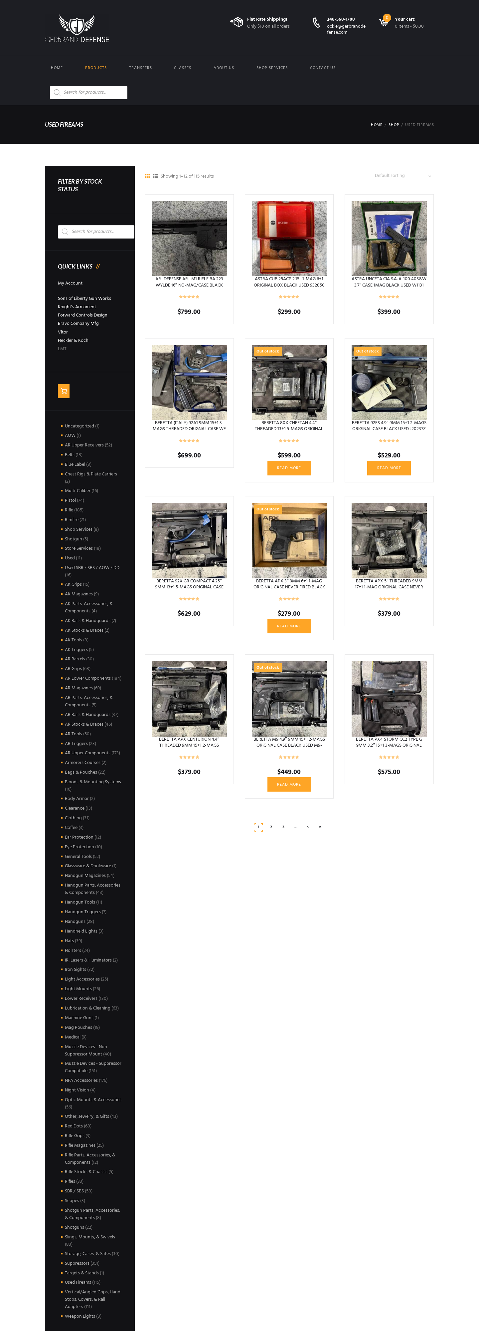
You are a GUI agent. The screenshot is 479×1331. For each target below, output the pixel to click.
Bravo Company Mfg (78, 324)
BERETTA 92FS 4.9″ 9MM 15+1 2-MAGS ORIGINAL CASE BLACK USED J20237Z (389, 426)
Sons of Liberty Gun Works (84, 299)
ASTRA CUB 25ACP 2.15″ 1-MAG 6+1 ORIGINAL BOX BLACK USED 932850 (289, 282)
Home (57, 68)
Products (96, 68)
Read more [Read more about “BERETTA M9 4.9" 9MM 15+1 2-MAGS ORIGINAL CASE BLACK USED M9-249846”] (289, 784)
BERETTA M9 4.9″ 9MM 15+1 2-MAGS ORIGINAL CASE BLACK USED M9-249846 (289, 745)
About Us (224, 68)
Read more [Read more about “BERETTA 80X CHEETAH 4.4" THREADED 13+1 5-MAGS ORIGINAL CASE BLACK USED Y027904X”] (289, 468)
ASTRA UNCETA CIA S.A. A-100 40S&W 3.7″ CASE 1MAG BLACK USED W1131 (389, 282)
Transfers (140, 68)
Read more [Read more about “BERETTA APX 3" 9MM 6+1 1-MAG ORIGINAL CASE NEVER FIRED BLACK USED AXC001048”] (289, 626)
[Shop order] (404, 176)
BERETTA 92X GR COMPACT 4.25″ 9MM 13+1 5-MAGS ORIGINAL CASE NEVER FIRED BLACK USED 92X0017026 (189, 590)
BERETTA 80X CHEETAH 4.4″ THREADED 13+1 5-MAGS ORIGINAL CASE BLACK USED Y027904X (289, 429)
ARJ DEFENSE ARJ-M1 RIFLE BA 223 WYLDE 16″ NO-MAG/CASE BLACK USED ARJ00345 (189, 285)
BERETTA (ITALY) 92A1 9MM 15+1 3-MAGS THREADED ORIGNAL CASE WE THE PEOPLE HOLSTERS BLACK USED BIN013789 (189, 432)
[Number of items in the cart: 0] (64, 391)
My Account (70, 283)
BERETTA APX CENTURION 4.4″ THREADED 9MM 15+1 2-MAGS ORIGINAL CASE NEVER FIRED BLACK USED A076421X (189, 749)
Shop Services (272, 68)
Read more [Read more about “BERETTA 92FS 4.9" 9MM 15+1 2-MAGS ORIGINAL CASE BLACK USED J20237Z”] (389, 468)
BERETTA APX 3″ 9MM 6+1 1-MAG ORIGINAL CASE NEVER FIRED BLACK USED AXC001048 (289, 587)
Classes (182, 68)
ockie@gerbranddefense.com (346, 29)
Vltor (63, 332)
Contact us (323, 68)
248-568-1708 (341, 19)
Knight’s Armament (77, 307)
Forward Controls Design (82, 315)
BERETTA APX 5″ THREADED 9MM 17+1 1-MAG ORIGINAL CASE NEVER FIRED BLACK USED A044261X (389, 587)
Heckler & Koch (73, 340)
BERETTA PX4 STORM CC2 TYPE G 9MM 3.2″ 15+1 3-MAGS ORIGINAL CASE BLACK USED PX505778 (389, 745)
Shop (394, 125)
